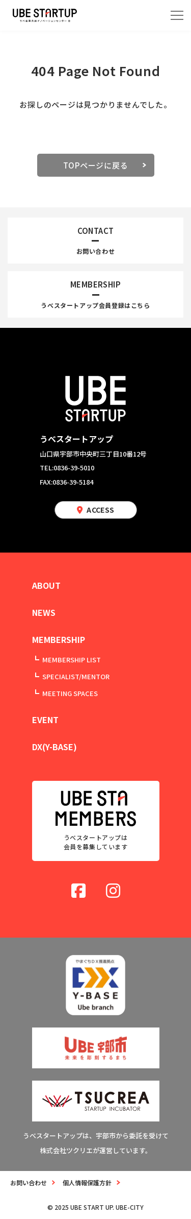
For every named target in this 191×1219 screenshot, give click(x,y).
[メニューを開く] (177, 15)
